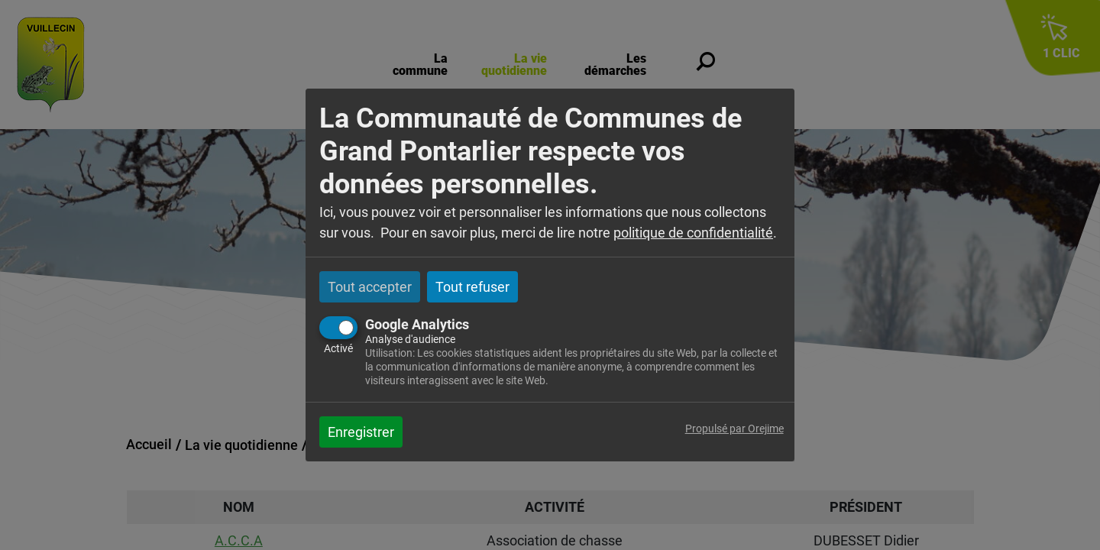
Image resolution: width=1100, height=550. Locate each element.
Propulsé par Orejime (734, 428)
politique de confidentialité (693, 233)
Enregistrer (361, 432)
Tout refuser (472, 287)
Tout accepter (370, 287)
